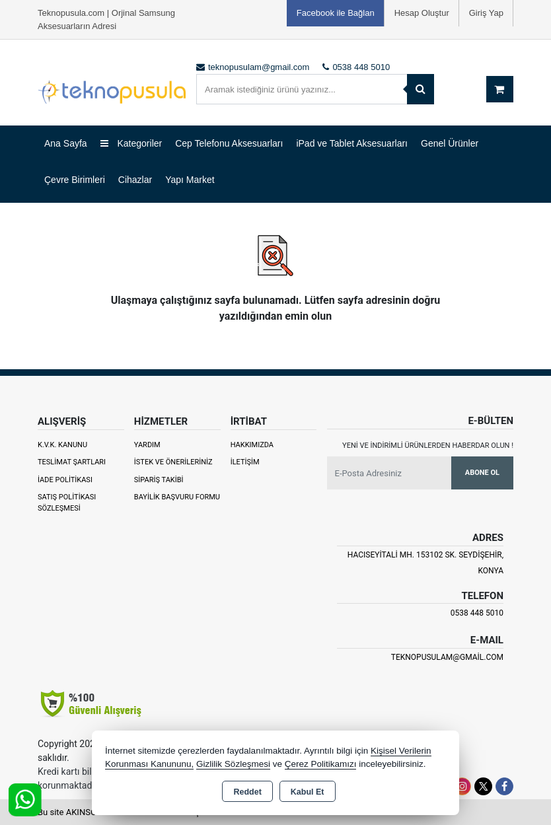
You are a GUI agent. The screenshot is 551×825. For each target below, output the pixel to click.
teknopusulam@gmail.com (447, 657)
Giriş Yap (486, 13)
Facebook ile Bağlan (336, 13)
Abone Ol (482, 472)
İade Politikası (65, 480)
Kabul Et (307, 792)
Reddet (247, 792)
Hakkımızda (252, 445)
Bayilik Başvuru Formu (177, 497)
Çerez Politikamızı (321, 764)
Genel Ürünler (449, 143)
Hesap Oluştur (421, 13)
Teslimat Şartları (72, 462)
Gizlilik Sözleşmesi (233, 764)
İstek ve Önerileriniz (173, 462)
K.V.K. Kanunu (62, 445)
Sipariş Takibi (159, 480)
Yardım (147, 445)
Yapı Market (189, 179)
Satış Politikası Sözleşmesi (67, 503)
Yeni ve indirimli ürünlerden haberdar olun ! (427, 445)
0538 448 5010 (477, 613)
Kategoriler (131, 143)
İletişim (245, 462)
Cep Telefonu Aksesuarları (229, 143)
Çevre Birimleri (74, 179)
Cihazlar (135, 179)
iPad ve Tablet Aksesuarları (352, 143)
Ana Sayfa (65, 143)
